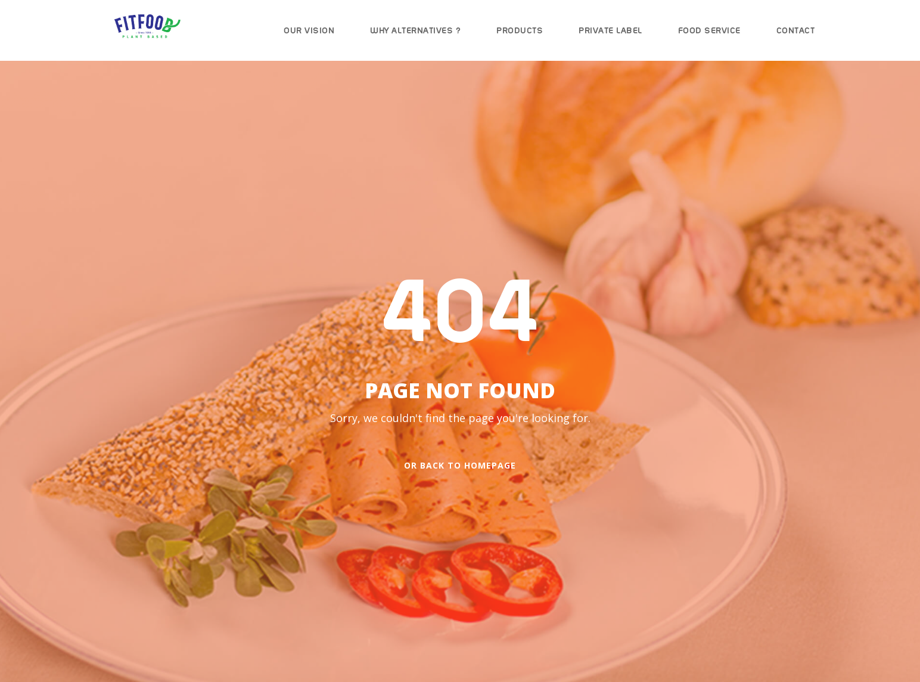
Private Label (610, 30)
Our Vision (309, 30)
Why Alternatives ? (415, 30)
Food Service (709, 30)
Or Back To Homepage (460, 465)
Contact (795, 30)
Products (519, 30)
